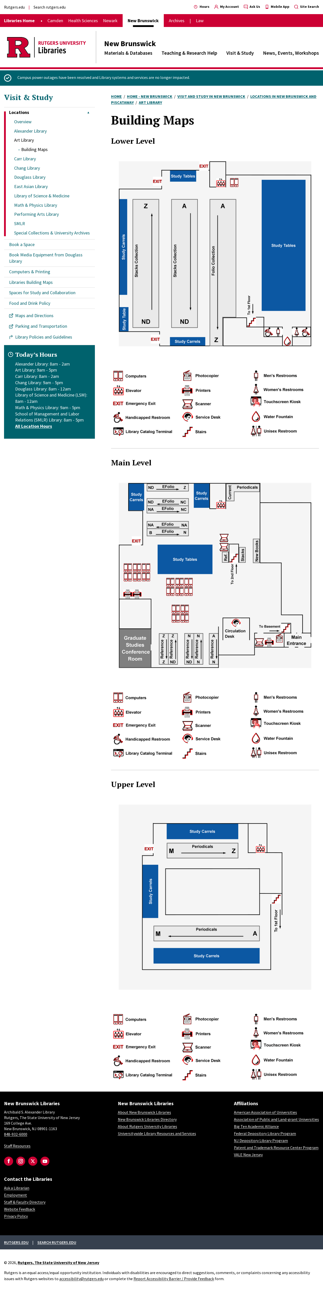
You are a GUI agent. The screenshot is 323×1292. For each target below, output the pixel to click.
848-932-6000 (15, 1134)
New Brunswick (130, 43)
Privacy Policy (16, 1216)
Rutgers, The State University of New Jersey (58, 1262)
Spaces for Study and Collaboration (42, 292)
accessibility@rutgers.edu (81, 1278)
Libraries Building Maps (31, 282)
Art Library (24, 140)
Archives (176, 20)
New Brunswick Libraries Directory (147, 1119)
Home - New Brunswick (149, 96)
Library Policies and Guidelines (43, 337)
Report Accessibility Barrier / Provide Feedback (173, 1278)
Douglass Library (29, 177)
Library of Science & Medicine (41, 196)
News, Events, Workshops (291, 53)
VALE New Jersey (248, 1154)
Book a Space (22, 244)
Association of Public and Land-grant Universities (276, 1119)
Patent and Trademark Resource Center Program (276, 1147)
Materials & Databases (128, 53)
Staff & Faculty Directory (24, 1202)
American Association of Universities (265, 1112)
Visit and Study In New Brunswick (211, 96)
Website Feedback (19, 1209)
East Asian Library (31, 186)
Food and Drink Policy (29, 303)
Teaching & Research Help (189, 53)
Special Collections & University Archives (52, 233)
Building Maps (34, 149)
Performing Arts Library (36, 214)
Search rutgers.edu (50, 7)
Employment (15, 1194)
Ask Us (252, 6)
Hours (201, 6)
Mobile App (277, 6)
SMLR (19, 223)
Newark (110, 20)
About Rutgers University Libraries (147, 1126)
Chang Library (27, 168)
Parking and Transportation (41, 326)
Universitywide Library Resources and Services (157, 1133)
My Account (226, 6)
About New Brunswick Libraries (144, 1112)
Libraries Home (19, 20)
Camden (55, 20)
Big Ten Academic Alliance (256, 1126)
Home (116, 96)
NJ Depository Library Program (261, 1140)
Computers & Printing (29, 272)
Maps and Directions (34, 315)
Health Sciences (83, 20)
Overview (23, 122)
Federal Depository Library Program (265, 1133)
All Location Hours (33, 426)
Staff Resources (17, 1145)
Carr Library (25, 159)
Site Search (306, 6)
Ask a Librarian (16, 1187)
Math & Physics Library (35, 205)
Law (200, 20)
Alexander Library (30, 131)
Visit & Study (240, 53)
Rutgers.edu (14, 7)
